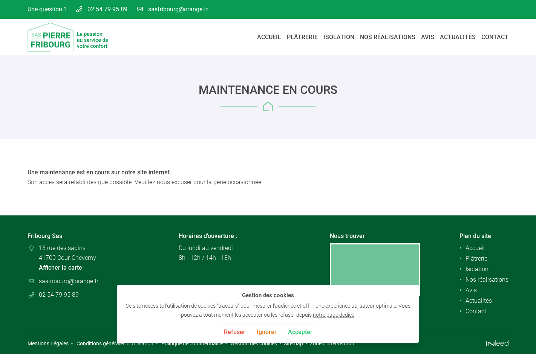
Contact (494, 37)
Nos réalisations (387, 37)
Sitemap (293, 343)
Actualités (458, 37)
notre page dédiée (333, 315)
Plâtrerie (302, 37)
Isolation (338, 37)
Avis (427, 37)
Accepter (300, 332)
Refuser (234, 332)
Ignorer (267, 332)
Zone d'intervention (332, 343)
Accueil (269, 37)
